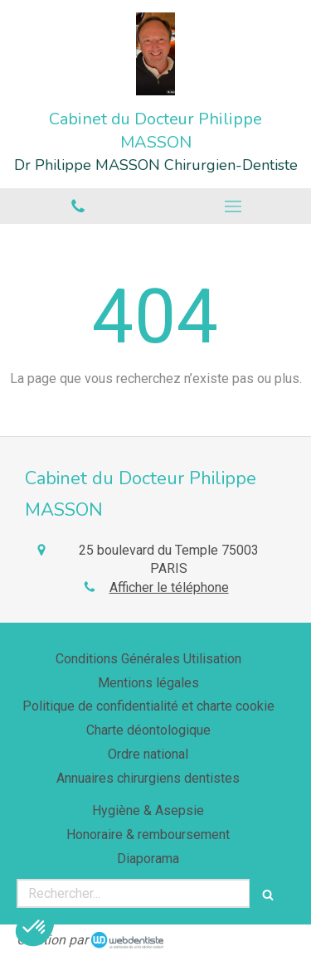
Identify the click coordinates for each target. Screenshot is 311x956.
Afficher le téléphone (169, 587)
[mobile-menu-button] (234, 206)
